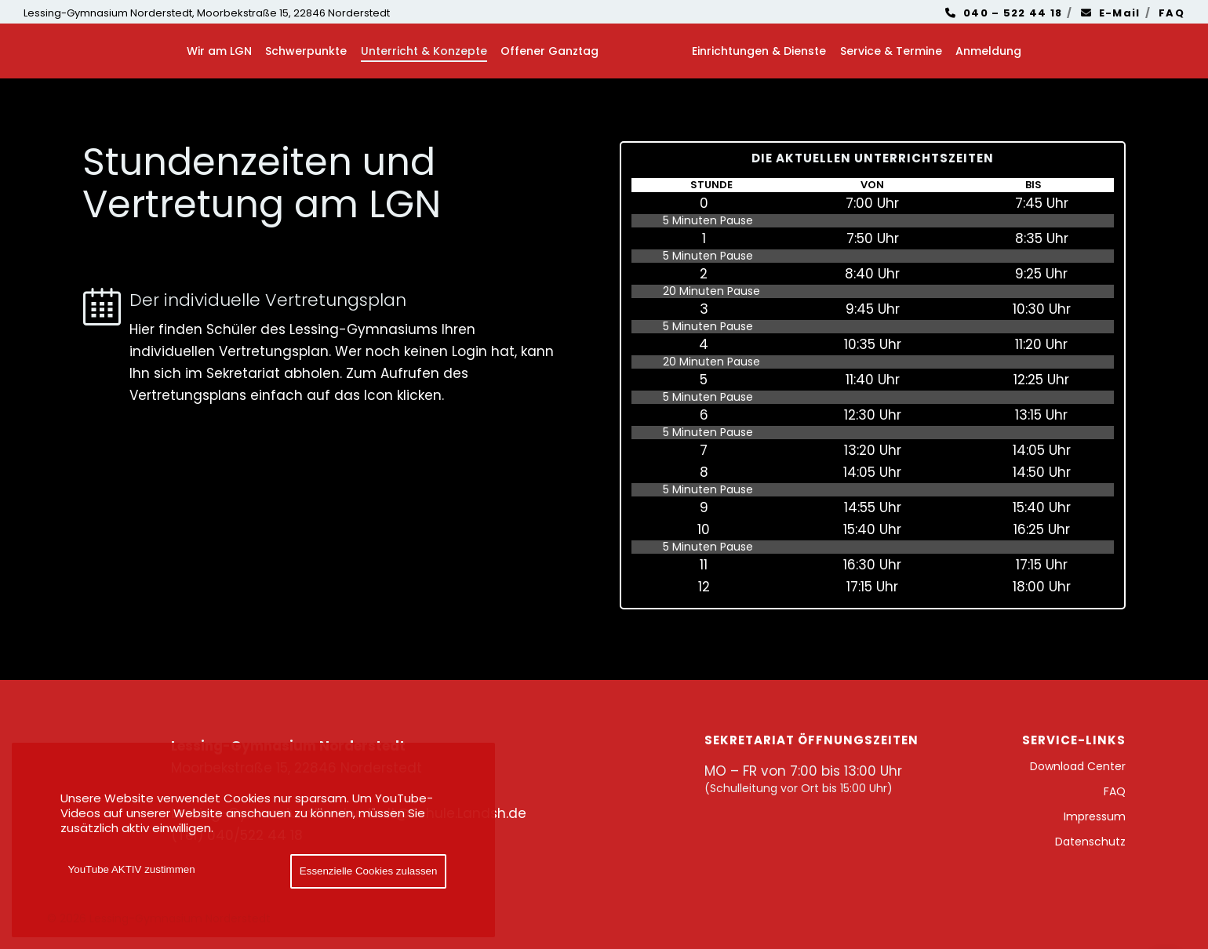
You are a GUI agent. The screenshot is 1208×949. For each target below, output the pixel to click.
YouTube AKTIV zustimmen (131, 869)
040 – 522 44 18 (1004, 12)
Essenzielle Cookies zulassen (369, 871)
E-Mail (1111, 12)
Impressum (1095, 816)
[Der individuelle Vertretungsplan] (322, 346)
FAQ (1171, 12)
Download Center (1078, 766)
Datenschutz (1090, 841)
